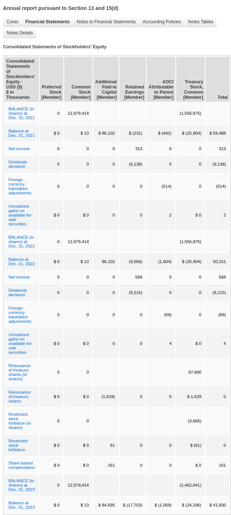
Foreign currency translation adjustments (19, 186)
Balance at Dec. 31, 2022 (21, 261)
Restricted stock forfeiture (18, 445)
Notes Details (18, 33)
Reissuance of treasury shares (19, 396)
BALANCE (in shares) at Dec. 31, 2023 (21, 485)
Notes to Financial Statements (104, 22)
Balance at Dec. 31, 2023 (21, 505)
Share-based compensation (21, 465)
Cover (10, 22)
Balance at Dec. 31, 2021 (21, 133)
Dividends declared (17, 164)
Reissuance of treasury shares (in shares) (19, 372)
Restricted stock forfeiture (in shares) (19, 421)
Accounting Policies (160, 22)
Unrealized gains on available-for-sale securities (20, 215)
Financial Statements (46, 22)
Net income (19, 148)
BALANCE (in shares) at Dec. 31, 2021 (21, 113)
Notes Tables (198, 22)
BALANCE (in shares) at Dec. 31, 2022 (21, 241)
